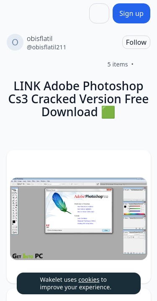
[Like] (143, 64)
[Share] (99, 13)
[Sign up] (131, 13)
